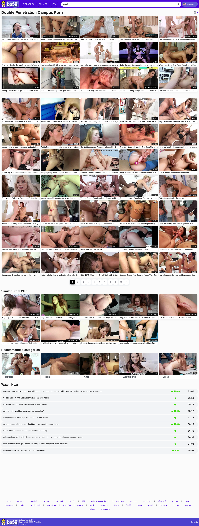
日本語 (128, 505)
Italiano (92, 509)
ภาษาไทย (104, 505)
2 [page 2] (77, 282)
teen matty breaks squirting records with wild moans (24, 450)
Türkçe (22, 505)
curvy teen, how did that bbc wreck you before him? (23, 411)
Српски (80, 505)
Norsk (91, 505)
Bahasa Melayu (118, 501)
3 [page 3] (83, 282)
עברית (8, 501)
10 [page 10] (121, 282)
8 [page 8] (110, 282)
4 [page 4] (88, 282)
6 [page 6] (99, 282)
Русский (59, 501)
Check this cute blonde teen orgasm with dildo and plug (25, 431)
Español (72, 501)
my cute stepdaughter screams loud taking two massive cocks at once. (31, 424)
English (176, 505)
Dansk (150, 505)
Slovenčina (66, 505)
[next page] (126, 282)
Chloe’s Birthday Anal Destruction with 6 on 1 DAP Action (26, 398)
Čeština (175, 501)
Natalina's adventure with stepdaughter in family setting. (25, 404)
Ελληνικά (163, 505)
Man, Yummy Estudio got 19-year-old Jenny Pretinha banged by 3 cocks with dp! (35, 444)
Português (105, 509)
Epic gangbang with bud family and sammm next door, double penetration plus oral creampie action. (43, 437)
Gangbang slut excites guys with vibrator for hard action (25, 418)
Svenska (46, 501)
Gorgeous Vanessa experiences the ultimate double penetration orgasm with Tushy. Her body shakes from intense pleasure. (52, 391)
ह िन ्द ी (162, 501)
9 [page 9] (115, 282)
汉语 (83, 501)
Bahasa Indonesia (98, 501)
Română (33, 501)
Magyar (188, 505)
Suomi (139, 505)
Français (133, 501)
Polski (186, 501)
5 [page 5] (94, 282)
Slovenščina (51, 505)
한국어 (116, 505)
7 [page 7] (104, 282)
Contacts (194, 522)
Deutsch (20, 501)
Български (9, 505)
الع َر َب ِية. (147, 501)
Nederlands (36, 505)
